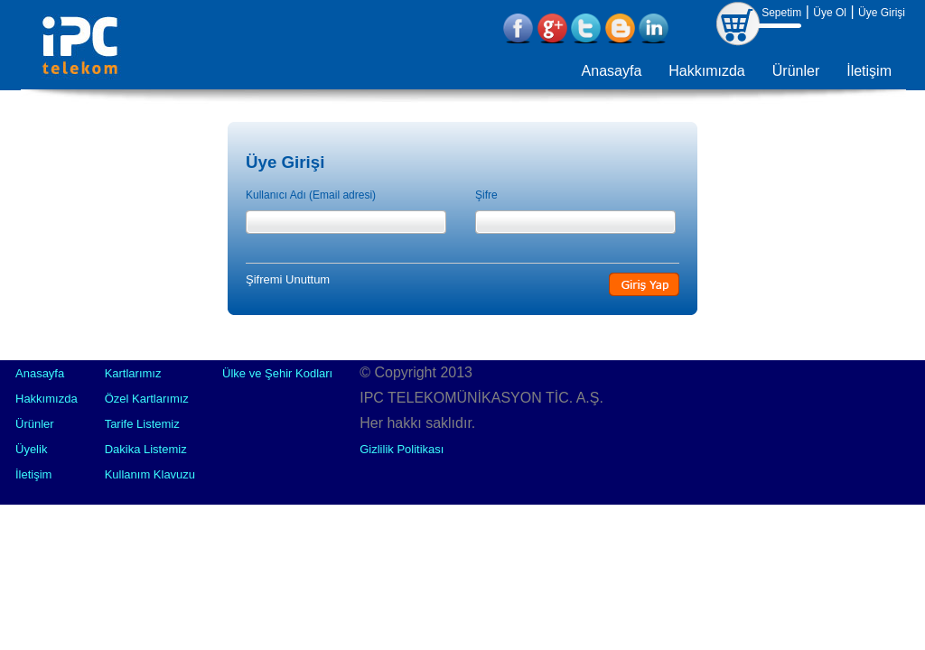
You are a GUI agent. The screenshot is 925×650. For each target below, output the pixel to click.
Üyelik (31, 449)
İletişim (869, 71)
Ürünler (795, 71)
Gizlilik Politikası (402, 449)
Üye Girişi (881, 12)
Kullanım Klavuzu (150, 474)
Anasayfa (612, 71)
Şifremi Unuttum (288, 279)
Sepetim (781, 12)
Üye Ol (829, 12)
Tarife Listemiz (142, 424)
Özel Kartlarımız (147, 398)
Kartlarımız (133, 373)
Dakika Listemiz (146, 449)
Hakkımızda (706, 71)
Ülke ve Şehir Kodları (277, 373)
